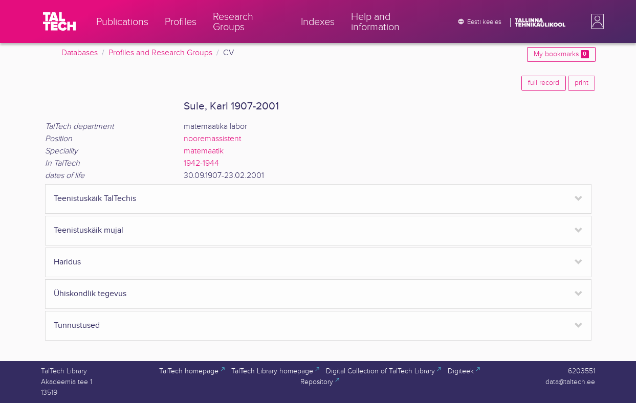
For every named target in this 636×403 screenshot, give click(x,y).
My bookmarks (561, 54)
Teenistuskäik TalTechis (95, 199)
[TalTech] (59, 21)
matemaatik (204, 151)
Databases (79, 53)
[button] (595, 21)
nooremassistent (212, 139)
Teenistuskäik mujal (88, 230)
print (581, 83)
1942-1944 (201, 163)
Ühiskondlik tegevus (90, 294)
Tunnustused (77, 325)
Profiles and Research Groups (160, 53)
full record (543, 83)
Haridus (67, 262)
